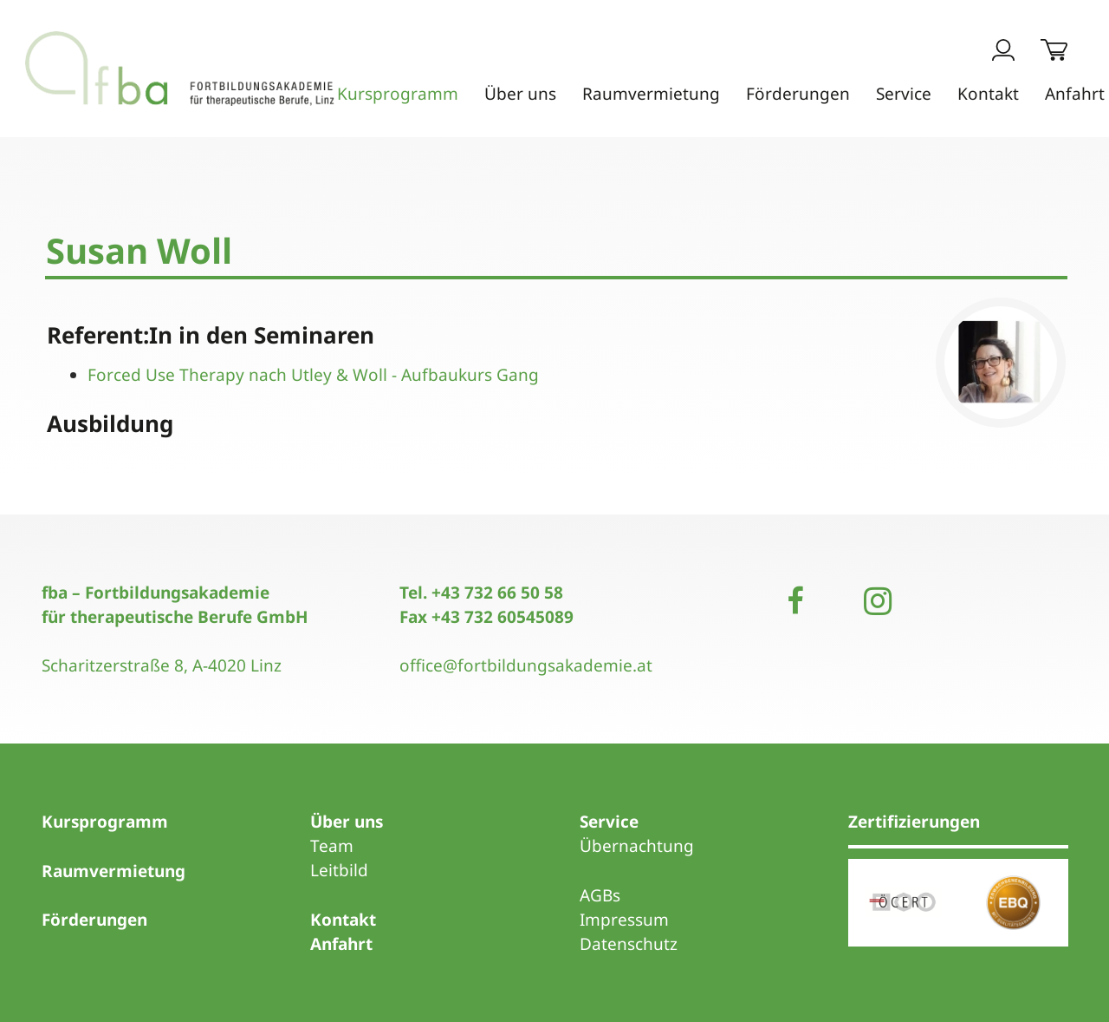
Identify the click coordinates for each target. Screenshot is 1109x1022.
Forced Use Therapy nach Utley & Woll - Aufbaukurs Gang (313, 375)
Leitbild (339, 870)
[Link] (206, 69)
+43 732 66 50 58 (497, 592)
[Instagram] (877, 601)
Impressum (624, 919)
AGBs (600, 895)
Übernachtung (637, 846)
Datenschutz (629, 944)
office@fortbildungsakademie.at (525, 665)
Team (331, 846)
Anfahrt (341, 944)
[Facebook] (795, 601)
